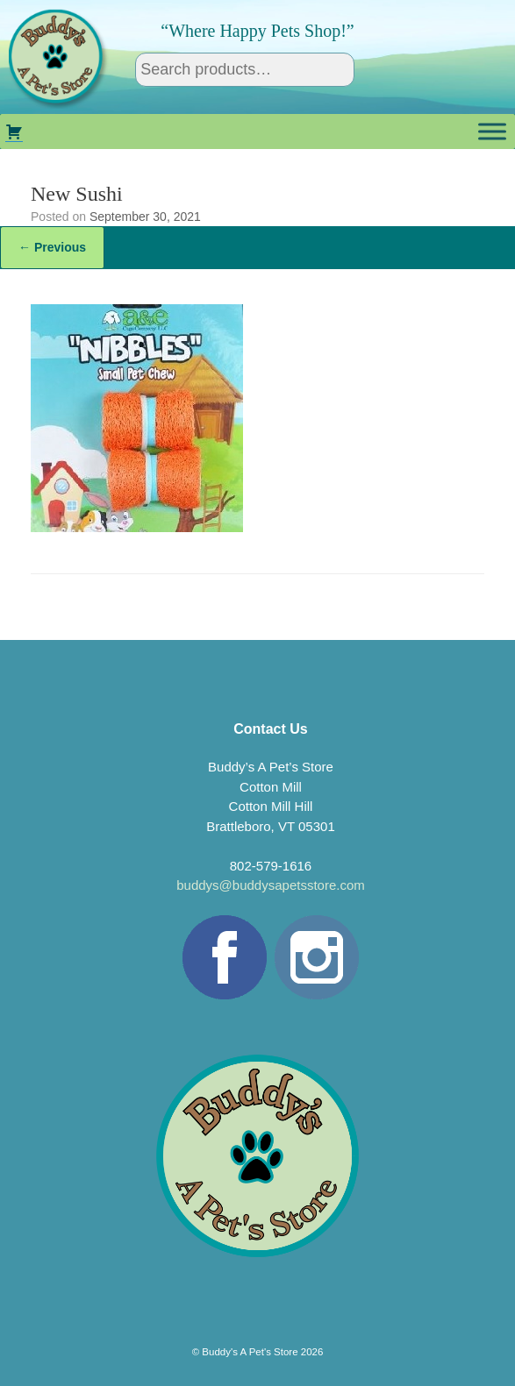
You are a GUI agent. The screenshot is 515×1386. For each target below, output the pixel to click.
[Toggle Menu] (492, 131)
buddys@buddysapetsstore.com (270, 885)
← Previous (52, 247)
